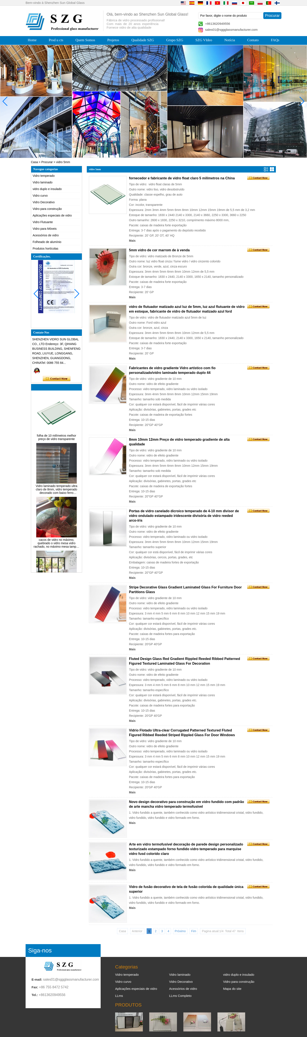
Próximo (180, 931)
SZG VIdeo (203, 40)
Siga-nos (40, 950)
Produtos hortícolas (45, 248)
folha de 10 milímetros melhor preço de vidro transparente (56, 438)
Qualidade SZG (142, 40)
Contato (253, 40)
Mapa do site (232, 988)
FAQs (275, 40)
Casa (34, 162)
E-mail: (37, 979)
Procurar (47, 162)
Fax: (35, 987)
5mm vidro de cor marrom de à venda (159, 250)
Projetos (113, 40)
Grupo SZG (174, 40)
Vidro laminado (42, 182)
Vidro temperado (44, 175)
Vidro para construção (47, 209)
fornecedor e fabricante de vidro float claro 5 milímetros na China (182, 178)
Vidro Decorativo (44, 202)
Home (32, 40)
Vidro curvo (40, 195)
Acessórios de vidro (46, 235)
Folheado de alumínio (47, 242)
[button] (145, 154)
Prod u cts (56, 40)
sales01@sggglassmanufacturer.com (231, 29)
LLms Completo (180, 996)
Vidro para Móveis (45, 228)
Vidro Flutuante (43, 222)
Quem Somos (85, 40)
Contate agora (56, 379)
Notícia (229, 40)
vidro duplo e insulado (47, 189)
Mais (132, 240)
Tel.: (35, 995)
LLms (119, 996)
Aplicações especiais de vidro (52, 215)
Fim (193, 931)
